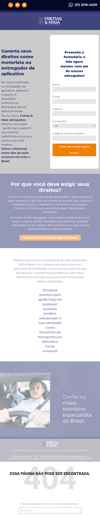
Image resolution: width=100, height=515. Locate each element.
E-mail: (56, 97)
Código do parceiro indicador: (68, 133)
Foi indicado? (60, 121)
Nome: (56, 84)
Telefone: (58, 109)
